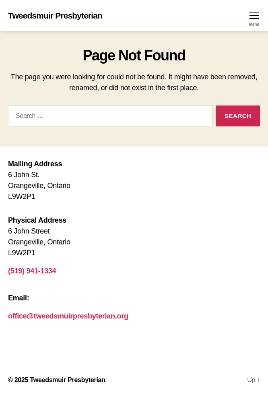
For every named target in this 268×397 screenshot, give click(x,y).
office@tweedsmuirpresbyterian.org (68, 316)
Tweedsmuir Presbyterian (55, 15)
